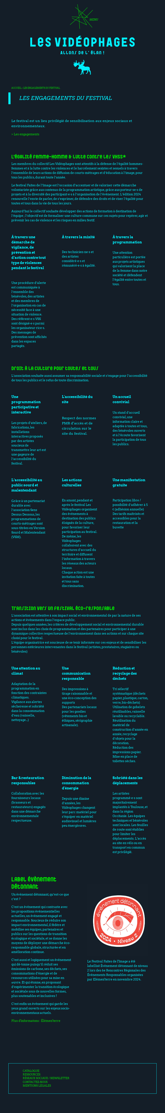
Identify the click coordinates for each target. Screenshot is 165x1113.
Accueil (16, 88)
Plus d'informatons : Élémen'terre (35, 1021)
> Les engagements (25, 134)
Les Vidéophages (82, 41)
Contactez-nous (35, 1082)
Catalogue (31, 1070)
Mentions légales (37, 1085)
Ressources (31, 1074)
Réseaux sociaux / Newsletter (46, 1078)
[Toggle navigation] (82, 18)
